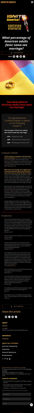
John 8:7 (12, 189)
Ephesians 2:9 (11, 166)
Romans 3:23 (8, 161)
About (4, 323)
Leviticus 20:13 (17, 209)
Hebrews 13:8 (8, 206)
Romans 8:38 (7, 284)
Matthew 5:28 (23, 179)
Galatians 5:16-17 (8, 249)
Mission (4, 326)
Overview (5, 339)
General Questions (9, 352)
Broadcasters (7, 355)
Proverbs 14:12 (8, 239)
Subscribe (5, 349)
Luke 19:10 (24, 196)
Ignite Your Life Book (10, 343)
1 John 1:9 (6, 298)
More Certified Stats (17, 53)
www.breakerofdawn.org (21, 330)
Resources (6, 336)
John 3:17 (6, 291)
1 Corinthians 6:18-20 (9, 265)
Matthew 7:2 (7, 191)
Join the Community (9, 346)
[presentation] (17, 409)
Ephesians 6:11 (8, 272)
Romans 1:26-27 (8, 232)
